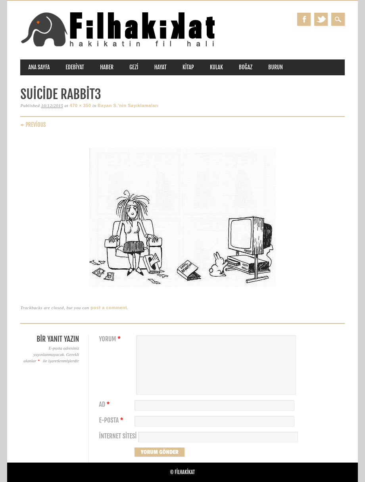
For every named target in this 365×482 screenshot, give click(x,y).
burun (275, 67)
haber (106, 67)
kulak (216, 67)
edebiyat (75, 67)
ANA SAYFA (39, 67)
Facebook (304, 19)
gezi (133, 67)
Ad (105, 404)
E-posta (112, 420)
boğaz (245, 67)
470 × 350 (80, 105)
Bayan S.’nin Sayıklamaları (128, 105)
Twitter (321, 19)
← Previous (33, 124)
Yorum (111, 339)
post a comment (108, 307)
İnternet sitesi (117, 436)
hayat (160, 67)
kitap (188, 67)
